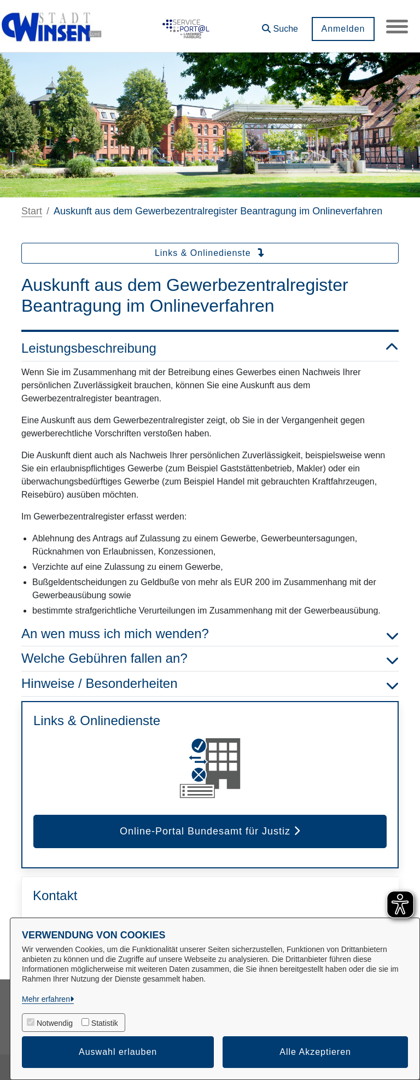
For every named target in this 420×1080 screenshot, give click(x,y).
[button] (280, 25)
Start (31, 211)
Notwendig (55, 1023)
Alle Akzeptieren (315, 1051)
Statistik (104, 1023)
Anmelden (343, 28)
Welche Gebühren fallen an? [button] (210, 659)
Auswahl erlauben (118, 1051)
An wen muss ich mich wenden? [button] (210, 634)
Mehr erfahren (46, 999)
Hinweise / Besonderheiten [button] (210, 684)
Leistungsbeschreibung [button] (210, 349)
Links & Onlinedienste (210, 253)
